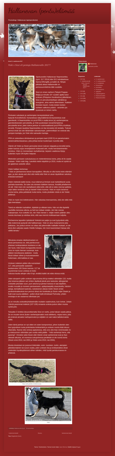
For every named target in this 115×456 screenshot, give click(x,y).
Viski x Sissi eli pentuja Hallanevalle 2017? (29, 65)
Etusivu (40, 433)
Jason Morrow (63, 447)
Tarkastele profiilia (93, 66)
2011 (81, 96)
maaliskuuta (85, 81)
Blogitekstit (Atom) (16, 436)
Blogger (78, 447)
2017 (81, 79)
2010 (81, 98)
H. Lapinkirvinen (100, 79)
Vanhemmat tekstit (67, 433)
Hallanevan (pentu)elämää (41, 10)
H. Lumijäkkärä (100, 83)
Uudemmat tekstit (13, 433)
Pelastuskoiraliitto (100, 98)
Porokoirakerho (100, 89)
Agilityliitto (98, 91)
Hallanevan (93, 64)
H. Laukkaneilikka (100, 81)
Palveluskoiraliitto (100, 95)
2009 (81, 101)
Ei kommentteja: (30, 428)
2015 (81, 91)
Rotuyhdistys (99, 85)
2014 (81, 93)
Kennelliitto (99, 87)
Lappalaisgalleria (100, 93)
